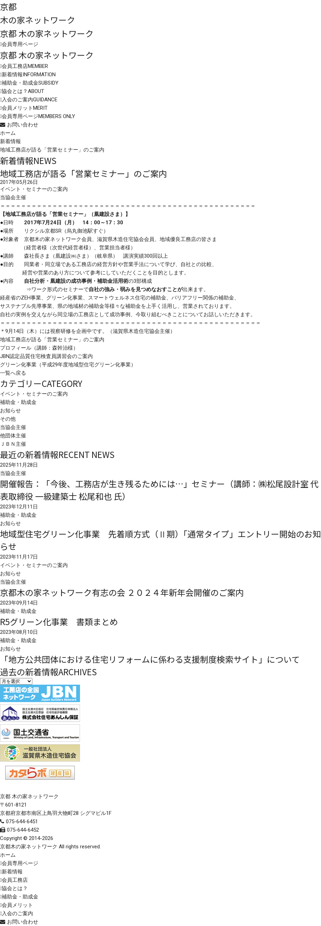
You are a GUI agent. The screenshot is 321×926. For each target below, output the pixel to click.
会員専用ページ (20, 44)
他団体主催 (13, 436)
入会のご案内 (29, 99)
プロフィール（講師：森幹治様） (39, 348)
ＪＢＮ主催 (13, 444)
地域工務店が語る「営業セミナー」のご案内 (52, 339)
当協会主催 (13, 427)
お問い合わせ (22, 125)
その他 (8, 419)
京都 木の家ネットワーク (47, 33)
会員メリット (25, 108)
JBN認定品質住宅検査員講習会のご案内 (46, 356)
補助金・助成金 (30, 83)
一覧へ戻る (13, 373)
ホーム (8, 133)
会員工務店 (25, 66)
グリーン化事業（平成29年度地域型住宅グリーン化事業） (68, 364)
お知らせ (10, 410)
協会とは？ (23, 91)
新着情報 (29, 74)
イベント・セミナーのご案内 (34, 394)
